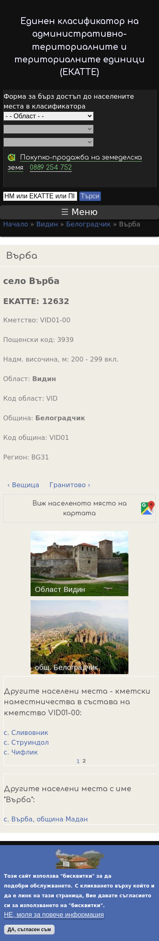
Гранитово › (69, 485)
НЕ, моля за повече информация (54, 914)
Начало (15, 224)
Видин (47, 224)
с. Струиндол (26, 742)
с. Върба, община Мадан (46, 819)
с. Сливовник (26, 733)
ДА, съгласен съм (29, 929)
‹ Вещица (23, 485)
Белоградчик (88, 224)
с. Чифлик (21, 752)
